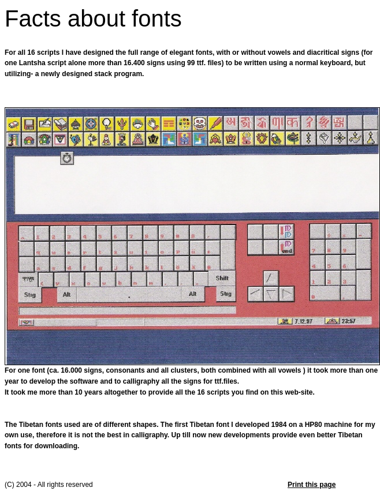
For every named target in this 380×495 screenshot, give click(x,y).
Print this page (312, 485)
